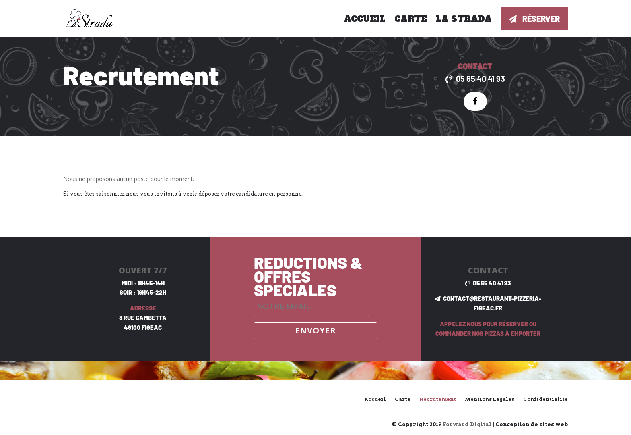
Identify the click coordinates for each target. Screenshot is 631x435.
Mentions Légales (489, 399)
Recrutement (437, 399)
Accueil (365, 19)
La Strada (464, 19)
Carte (410, 19)
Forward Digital (467, 424)
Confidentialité (545, 399)
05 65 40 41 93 (480, 78)
